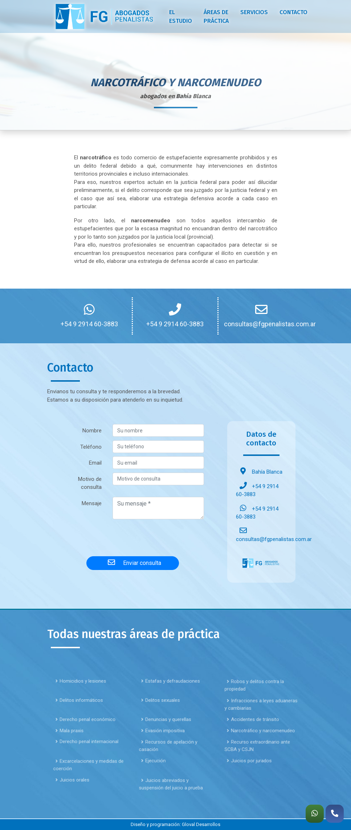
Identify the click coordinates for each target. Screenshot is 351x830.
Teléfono (91, 447)
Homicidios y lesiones (81, 695)
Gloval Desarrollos (201, 824)
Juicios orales (74, 794)
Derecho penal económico (85, 734)
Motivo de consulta (90, 483)
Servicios (254, 12)
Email (95, 463)
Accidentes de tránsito (253, 734)
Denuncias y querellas (167, 734)
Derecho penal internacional (86, 756)
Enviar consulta (132, 562)
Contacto (293, 12)
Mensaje (92, 503)
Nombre (92, 430)
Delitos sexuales (162, 715)
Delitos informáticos (80, 715)
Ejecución (156, 775)
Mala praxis (72, 745)
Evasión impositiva (164, 745)
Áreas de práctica (216, 16)
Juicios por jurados (250, 775)
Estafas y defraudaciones (170, 695)
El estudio (180, 16)
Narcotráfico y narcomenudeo (260, 745)
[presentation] (133, 536)
